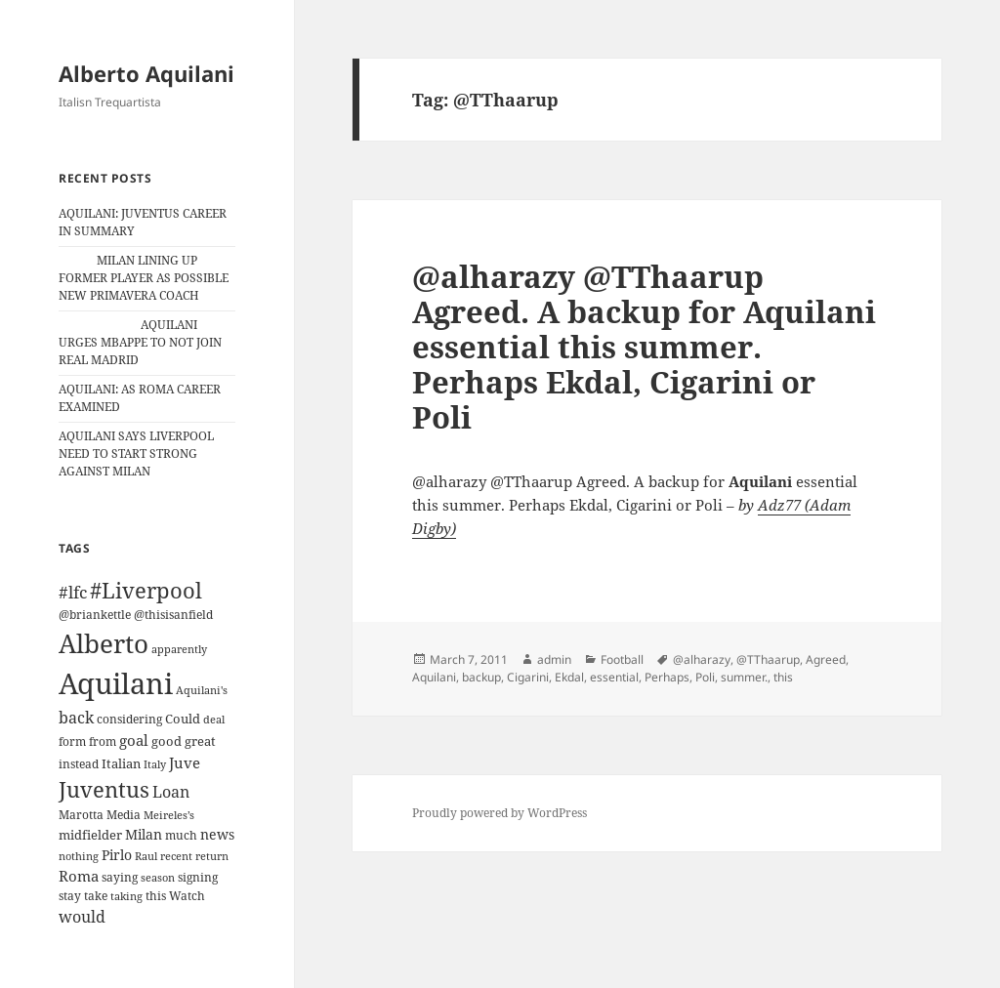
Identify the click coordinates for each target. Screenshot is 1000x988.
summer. (744, 677)
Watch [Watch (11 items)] (187, 895)
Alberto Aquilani (146, 73)
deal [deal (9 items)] (214, 719)
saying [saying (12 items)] (120, 877)
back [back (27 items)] (76, 717)
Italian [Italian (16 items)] (121, 763)
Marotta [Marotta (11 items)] (81, 814)
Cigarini (528, 677)
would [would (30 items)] (82, 916)
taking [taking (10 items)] (126, 895)
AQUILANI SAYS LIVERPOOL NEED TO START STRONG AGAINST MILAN (136, 453)
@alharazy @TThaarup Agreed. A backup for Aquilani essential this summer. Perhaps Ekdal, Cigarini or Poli (644, 346)
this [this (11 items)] (156, 895)
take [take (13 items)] (95, 895)
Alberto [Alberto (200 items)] (103, 643)
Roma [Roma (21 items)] (79, 875)
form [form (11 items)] (72, 741)
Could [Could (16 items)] (182, 718)
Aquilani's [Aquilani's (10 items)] (202, 689)
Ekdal (569, 677)
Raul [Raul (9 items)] (146, 856)
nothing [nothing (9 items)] (79, 856)
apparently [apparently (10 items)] (179, 648)
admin (554, 659)
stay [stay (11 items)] (70, 895)
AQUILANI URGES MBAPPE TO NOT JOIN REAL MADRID (140, 342)
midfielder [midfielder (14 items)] (90, 835)
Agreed (826, 659)
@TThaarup (768, 659)
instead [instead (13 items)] (79, 764)
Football (622, 659)
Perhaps (667, 677)
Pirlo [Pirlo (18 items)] (117, 854)
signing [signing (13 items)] (198, 877)
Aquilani (434, 677)
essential (614, 677)
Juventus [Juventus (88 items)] (104, 789)
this (783, 677)
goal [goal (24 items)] (133, 740)
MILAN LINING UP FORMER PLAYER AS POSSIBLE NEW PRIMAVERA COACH (144, 278)
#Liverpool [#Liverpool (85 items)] (146, 590)
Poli (705, 677)
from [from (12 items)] (102, 741)
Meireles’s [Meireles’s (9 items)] (169, 815)
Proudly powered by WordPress (499, 812)
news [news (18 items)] (217, 834)
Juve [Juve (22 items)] (184, 762)
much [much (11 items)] (181, 835)
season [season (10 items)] (158, 877)
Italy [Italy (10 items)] (155, 764)
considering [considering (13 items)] (129, 719)
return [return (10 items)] (212, 855)
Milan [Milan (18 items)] (143, 834)
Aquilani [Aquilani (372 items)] (116, 683)
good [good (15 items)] (166, 741)
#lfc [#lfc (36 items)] (73, 591)
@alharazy (701, 659)
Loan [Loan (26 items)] (170, 792)
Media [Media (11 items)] (123, 814)
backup (481, 677)
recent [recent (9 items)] (176, 856)
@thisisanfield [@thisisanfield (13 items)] (173, 614)
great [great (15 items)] (200, 741)
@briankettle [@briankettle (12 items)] (95, 614)
